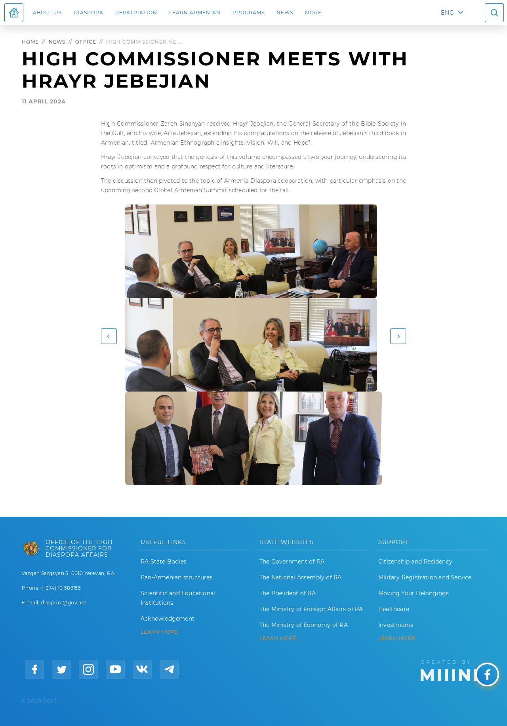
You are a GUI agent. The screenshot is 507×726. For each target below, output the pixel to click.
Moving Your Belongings (413, 593)
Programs (249, 12)
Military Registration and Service (425, 577)
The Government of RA (291, 561)
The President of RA (287, 593)
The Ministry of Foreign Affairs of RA (311, 609)
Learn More (397, 638)
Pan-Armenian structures (177, 577)
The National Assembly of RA (300, 577)
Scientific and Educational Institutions (178, 598)
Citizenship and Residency (415, 561)
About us (47, 12)
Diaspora (88, 12)
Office (85, 42)
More (313, 12)
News (284, 12)
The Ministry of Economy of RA (303, 625)
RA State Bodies (164, 561)
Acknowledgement (167, 618)
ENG (447, 12)
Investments (396, 625)
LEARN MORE (159, 632)
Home (30, 42)
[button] (109, 336)
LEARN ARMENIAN (195, 12)
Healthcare (393, 609)
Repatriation (136, 12)
